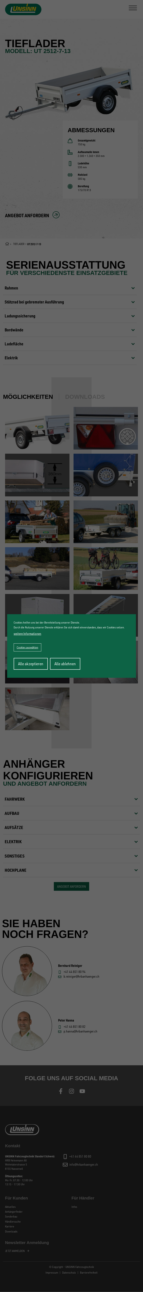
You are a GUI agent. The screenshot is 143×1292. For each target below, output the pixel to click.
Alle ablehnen (65, 663)
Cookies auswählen (27, 647)
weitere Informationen (27, 634)
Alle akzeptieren (30, 663)
